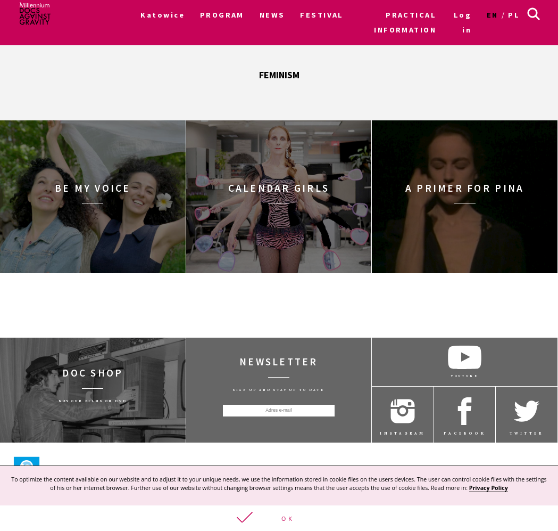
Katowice (162, 15)
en (492, 15)
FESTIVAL (322, 15)
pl (514, 15)
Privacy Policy (488, 487)
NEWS (272, 15)
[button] (279, 518)
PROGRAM (222, 15)
